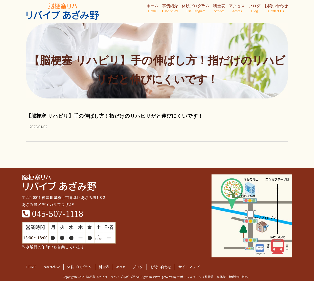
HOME (31, 267)
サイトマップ (188, 267)
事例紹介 (170, 9)
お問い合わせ (276, 9)
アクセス (237, 9)
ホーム (152, 9)
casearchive (52, 267)
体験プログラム (195, 9)
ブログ (254, 9)
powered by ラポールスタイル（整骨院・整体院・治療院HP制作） (206, 277)
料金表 (219, 9)
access (120, 267)
